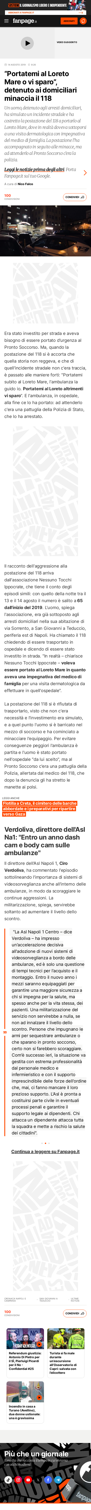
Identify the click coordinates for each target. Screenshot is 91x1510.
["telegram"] (58, 1480)
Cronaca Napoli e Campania (15, 1299)
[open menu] (5, 21)
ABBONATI (69, 21)
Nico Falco (25, 184)
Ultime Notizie (75, 1299)
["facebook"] (48, 1480)
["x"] (38, 1480)
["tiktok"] (8, 1480)
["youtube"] (28, 1480)
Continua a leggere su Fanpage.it (45, 1151)
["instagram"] (18, 1480)
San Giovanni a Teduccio (48, 1299)
